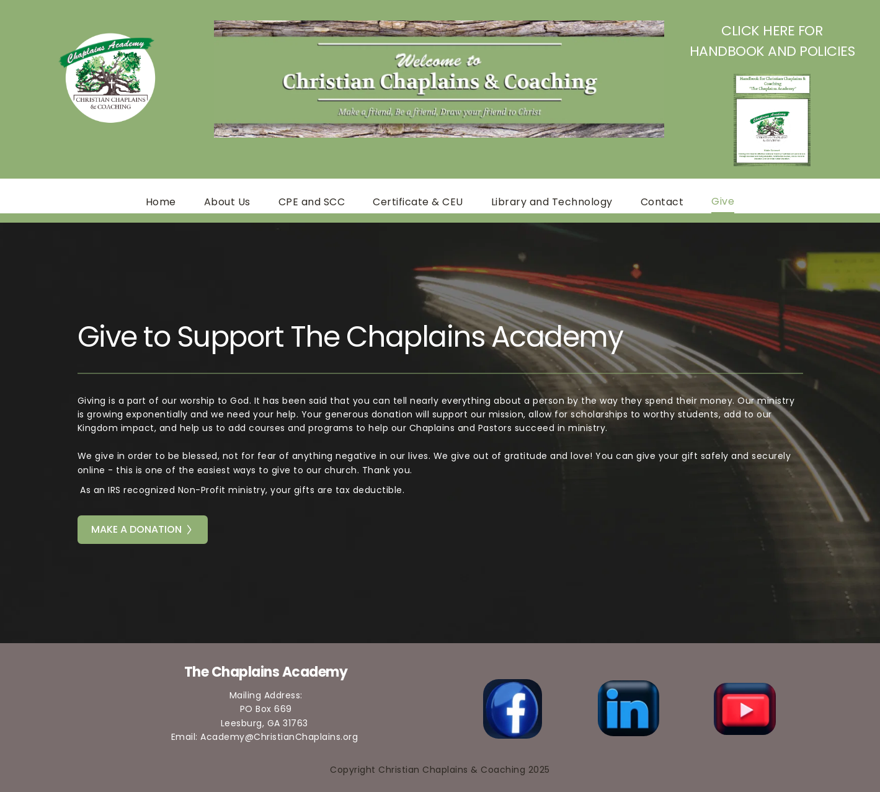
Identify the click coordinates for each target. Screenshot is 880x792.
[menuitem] (161, 202)
